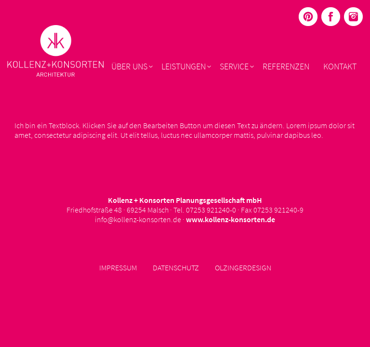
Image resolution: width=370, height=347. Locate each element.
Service (234, 66)
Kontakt (340, 66)
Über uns (129, 66)
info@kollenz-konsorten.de (138, 219)
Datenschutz (176, 267)
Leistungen (183, 66)
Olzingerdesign (243, 267)
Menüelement (308, 16)
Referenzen (286, 66)
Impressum (118, 267)
